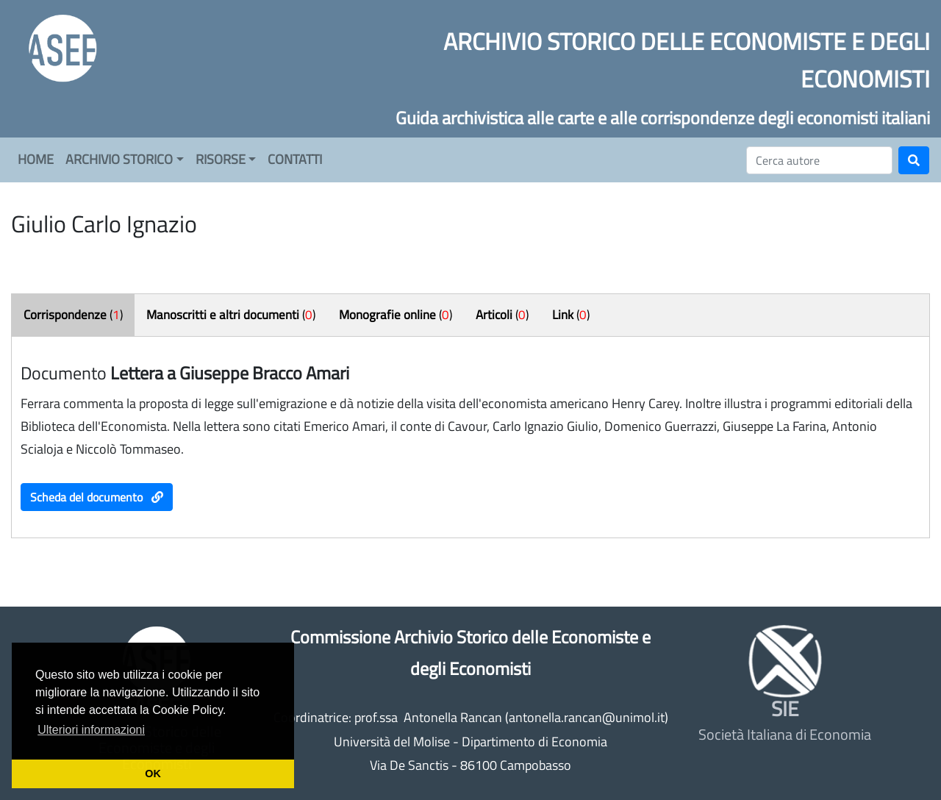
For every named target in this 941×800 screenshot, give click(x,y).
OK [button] (153, 773)
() (73, 314)
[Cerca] (819, 160)
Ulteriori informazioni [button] (91, 730)
